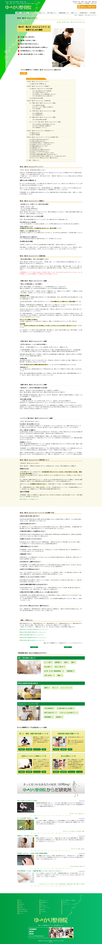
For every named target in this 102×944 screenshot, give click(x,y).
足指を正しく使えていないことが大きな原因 (41, 88)
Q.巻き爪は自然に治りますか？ (38, 141)
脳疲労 (46, 687)
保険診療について (22, 907)
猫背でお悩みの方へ (49, 712)
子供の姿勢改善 (48, 708)
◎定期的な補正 (38, 113)
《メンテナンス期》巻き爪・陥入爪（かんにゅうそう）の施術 (46, 121)
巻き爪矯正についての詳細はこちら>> (30, 499)
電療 (44, 749)
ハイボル (79, 771)
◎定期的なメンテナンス (41, 127)
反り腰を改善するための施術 (64, 708)
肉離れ (59, 675)
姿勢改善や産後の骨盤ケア (67, 733)
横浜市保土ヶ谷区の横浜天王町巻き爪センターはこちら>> (34, 629)
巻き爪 (60, 22)
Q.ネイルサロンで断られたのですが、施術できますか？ (45, 157)
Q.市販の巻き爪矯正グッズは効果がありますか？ (42, 142)
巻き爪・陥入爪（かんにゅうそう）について (38, 81)
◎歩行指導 (37, 108)
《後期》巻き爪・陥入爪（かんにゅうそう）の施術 (43, 117)
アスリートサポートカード (45, 907)
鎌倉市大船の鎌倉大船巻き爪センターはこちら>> (32, 634)
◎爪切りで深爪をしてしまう (42, 92)
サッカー (66, 831)
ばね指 (73, 866)
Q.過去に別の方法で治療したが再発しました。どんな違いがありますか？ (49, 156)
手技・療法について (52, 12)
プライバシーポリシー (66, 904)
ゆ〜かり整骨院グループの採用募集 (82, 3)
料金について (42, 12)
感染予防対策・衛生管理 (23, 911)
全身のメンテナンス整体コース (32, 756)
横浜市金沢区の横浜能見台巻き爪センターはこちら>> (33, 637)
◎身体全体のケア (39, 114)
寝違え (79, 848)
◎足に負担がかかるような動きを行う (44, 95)
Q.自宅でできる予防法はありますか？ (40, 151)
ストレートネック (65, 687)
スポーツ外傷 (71, 831)
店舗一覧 (24, 12)
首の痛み (82, 848)
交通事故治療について (64, 12)
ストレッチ (75, 848)
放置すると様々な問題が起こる (38, 83)
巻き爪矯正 (92, 12)
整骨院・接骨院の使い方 (23, 909)
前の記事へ (35, 647)
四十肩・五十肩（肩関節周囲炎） (53, 671)
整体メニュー (74, 12)
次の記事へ (67, 647)
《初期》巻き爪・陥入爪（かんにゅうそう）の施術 (43, 103)
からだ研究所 (43, 911)
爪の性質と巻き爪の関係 (37, 98)
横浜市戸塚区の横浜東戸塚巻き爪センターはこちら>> (33, 632)
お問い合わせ (94, 3)
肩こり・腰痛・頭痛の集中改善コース (32, 733)
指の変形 (76, 866)
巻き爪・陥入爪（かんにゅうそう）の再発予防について (41, 130)
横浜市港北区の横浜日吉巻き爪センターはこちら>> (33, 640)
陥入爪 (68, 22)
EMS (70, 749)
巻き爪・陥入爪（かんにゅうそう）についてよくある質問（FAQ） (43, 137)
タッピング (37, 749)
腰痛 (72, 662)
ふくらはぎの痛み (78, 831)
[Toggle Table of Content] (27, 79)
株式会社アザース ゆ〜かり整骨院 (45, 940)
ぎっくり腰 (47, 662)
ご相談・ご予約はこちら (33, 160)
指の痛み (81, 866)
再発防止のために (35, 133)
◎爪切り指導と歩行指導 (41, 119)
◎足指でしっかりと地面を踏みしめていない (45, 94)
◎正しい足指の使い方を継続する (43, 125)
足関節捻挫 (69, 671)
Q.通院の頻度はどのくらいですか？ (39, 146)
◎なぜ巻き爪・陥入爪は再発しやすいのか (45, 124)
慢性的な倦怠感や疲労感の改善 (27, 683)
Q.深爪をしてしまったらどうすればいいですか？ (42, 152)
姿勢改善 (58, 717)
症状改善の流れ (83, 12)
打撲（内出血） (48, 675)
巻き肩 (80, 813)
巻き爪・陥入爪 (59, 666)
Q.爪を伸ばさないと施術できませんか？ (40, 149)
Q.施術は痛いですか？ (36, 147)
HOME (17, 12)
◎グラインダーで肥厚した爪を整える (44, 107)
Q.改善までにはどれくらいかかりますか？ (41, 144)
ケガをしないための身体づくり (68, 712)
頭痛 (65, 662)
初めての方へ (32, 12)
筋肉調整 (29, 749)
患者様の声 (43, 909)
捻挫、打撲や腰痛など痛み (25, 658)
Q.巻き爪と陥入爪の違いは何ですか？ (40, 139)
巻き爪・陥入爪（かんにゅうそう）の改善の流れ (39, 100)
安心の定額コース (67, 756)
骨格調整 (22, 749)
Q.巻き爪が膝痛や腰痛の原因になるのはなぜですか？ (44, 154)
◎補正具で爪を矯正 (40, 105)
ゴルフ (72, 813)
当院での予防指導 (35, 134)
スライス (76, 813)
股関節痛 (57, 662)
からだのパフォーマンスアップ (27, 704)
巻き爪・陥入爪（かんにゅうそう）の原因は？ (39, 86)
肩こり (54, 687)
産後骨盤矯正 (47, 717)
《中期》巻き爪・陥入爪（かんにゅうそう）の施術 (43, 111)
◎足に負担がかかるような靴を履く (43, 90)
